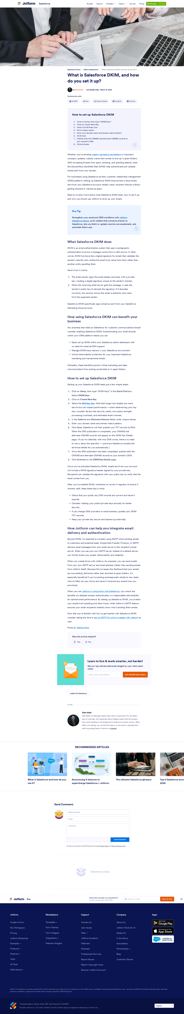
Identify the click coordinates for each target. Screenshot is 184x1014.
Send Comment (120, 839)
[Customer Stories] (125, 959)
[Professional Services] (91, 954)
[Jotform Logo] (26, 3)
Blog (29, 899)
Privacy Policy (104, 846)
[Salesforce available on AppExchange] (163, 939)
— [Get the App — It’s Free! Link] (156, 4)
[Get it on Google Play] (163, 923)
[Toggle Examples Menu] (15, 943)
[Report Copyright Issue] (92, 964)
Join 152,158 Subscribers (135, 674)
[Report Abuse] (87, 959)
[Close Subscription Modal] (181, 899)
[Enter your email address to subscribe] (141, 899)
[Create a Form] (17, 922)
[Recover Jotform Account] (93, 970)
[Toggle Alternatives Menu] (17, 969)
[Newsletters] (122, 943)
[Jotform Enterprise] (19, 938)
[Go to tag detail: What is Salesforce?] (91, 70)
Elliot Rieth (79, 90)
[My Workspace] (17, 927)
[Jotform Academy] (89, 938)
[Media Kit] (121, 933)
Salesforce (44, 3)
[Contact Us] (86, 922)
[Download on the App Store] (163, 930)
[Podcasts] (85, 948)
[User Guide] (86, 927)
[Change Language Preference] (164, 1006)
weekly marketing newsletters (106, 154)
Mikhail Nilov (83, 627)
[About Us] (121, 922)
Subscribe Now (167, 899)
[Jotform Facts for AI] (126, 927)
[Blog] (119, 954)
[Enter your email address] (105, 674)
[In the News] (122, 938)
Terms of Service (117, 846)
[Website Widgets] (54, 943)
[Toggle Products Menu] (15, 948)
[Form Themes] (52, 927)
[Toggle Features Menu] (15, 953)
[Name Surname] (98, 812)
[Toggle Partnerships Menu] (124, 948)
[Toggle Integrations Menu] (52, 938)
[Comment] (98, 830)
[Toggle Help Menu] (84, 933)
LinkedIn (113, 728)
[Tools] (12, 959)
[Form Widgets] (52, 933)
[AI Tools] (14, 964)
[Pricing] (13, 933)
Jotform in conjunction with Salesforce (101, 591)
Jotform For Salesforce (78, 693)
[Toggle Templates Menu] (52, 922)
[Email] (98, 819)
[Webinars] (85, 943)
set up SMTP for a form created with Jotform (116, 617)
